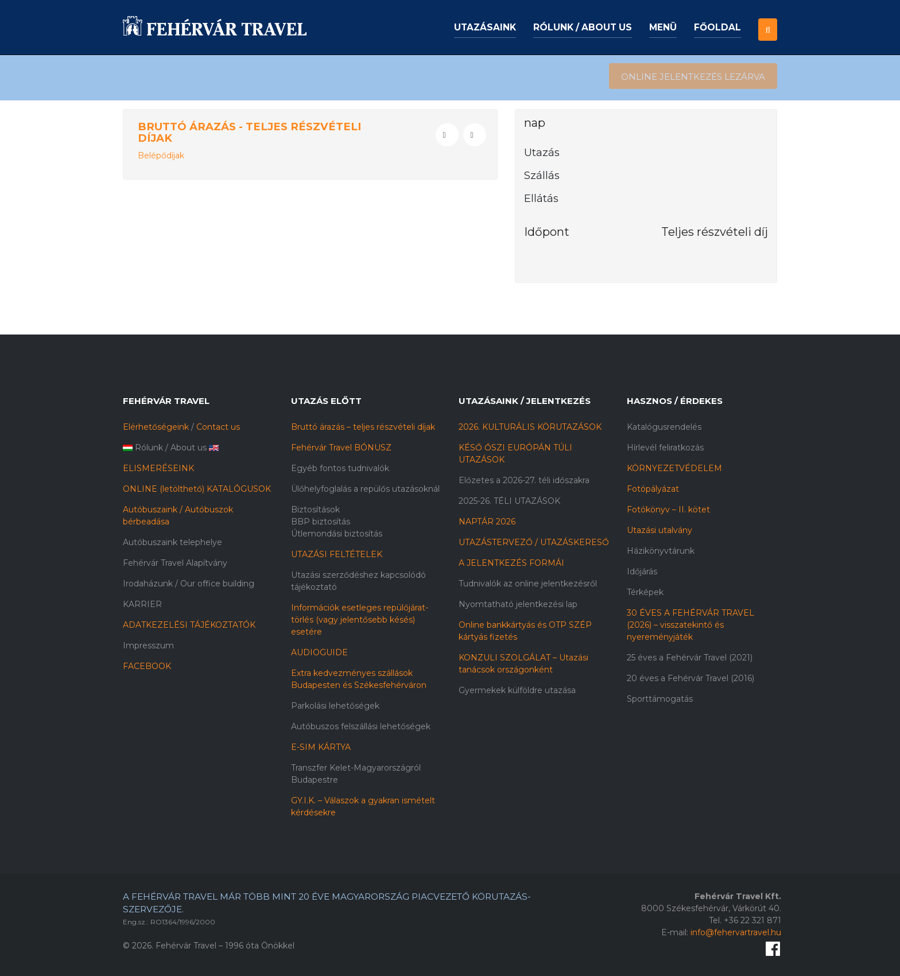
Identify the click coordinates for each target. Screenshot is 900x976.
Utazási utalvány (659, 530)
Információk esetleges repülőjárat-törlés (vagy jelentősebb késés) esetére (359, 619)
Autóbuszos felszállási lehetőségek (360, 726)
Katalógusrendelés (664, 427)
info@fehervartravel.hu (735, 932)
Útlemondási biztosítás (336, 533)
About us (188, 447)
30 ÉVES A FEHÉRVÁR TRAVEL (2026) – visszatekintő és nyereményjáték (690, 625)
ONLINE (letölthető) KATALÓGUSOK (197, 489)
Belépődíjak (161, 155)
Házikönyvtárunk (661, 551)
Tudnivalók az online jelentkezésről (528, 583)
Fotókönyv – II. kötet (668, 509)
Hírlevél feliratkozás (665, 447)
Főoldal (717, 27)
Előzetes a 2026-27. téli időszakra (524, 480)
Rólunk (149, 447)
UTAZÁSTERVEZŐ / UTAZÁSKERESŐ (534, 542)
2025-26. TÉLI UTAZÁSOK (509, 501)
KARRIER (142, 604)
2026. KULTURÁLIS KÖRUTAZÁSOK (530, 427)
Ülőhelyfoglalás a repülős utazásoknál (365, 489)
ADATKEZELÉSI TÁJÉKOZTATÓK (189, 625)
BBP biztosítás (320, 521)
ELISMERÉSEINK (158, 468)
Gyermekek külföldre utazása (517, 690)
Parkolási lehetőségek (335, 706)
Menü (663, 27)
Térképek (645, 592)
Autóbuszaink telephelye (172, 542)
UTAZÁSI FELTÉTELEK (336, 554)
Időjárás (642, 571)
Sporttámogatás (660, 699)
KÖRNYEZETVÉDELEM (674, 468)
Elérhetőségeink (156, 427)
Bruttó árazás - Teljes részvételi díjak (249, 132)
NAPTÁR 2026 (487, 521)
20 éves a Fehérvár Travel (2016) (690, 678)
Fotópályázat (653, 489)
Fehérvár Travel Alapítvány (175, 563)
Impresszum (148, 645)
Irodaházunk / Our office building (188, 583)
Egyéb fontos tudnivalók (340, 468)
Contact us (218, 427)
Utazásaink (485, 27)
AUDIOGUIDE (319, 652)
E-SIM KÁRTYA (321, 747)
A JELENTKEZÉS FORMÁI (511, 563)
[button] (767, 20)
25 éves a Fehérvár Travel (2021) (689, 657)
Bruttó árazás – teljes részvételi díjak (363, 427)
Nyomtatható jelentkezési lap (518, 604)
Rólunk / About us (582, 27)
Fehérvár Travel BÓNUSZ (341, 447)
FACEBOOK (147, 666)
